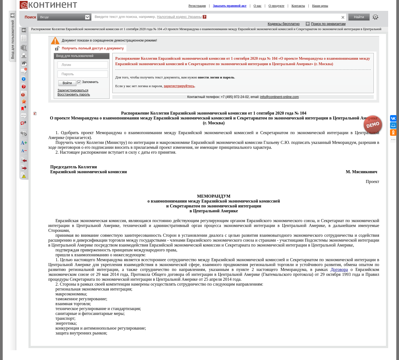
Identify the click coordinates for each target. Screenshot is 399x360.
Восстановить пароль (74, 94)
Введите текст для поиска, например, (148, 17)
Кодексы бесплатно (284, 24)
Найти (359, 17)
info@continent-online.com (279, 97)
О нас (257, 6)
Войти (67, 83)
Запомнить (90, 82)
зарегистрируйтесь (179, 86)
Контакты (298, 6)
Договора (339, 269)
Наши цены (320, 6)
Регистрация (197, 6)
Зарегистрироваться (73, 90)
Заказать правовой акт (230, 6)
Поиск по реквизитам (328, 24)
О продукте (276, 6)
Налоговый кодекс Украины (179, 17)
